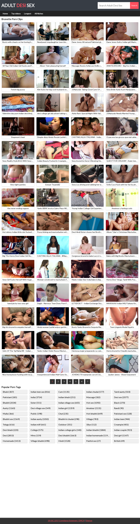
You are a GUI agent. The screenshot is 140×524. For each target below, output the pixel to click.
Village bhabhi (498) (40, 441)
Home (5, 13)
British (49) (119, 441)
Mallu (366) (8, 413)
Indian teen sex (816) (40, 391)
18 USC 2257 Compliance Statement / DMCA (66, 520)
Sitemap (89, 520)
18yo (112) (91, 424)
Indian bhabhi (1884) (96, 430)
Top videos (16, 13)
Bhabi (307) (8, 391)
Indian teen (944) (122, 419)
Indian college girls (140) (69, 430)
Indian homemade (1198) (98, 435)
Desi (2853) (8, 435)
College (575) (37, 430)
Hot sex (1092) (93, 402)
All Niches (39, 13)
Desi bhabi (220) (10, 430)
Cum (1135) (63, 391)
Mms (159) (36, 435)
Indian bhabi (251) (66, 397)
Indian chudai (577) (95, 391)
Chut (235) (63, 413)
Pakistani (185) (10, 397)
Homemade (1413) (12, 441)
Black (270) (119, 402)
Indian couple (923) (123, 430)
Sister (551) (36, 402)
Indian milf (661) (38, 424)
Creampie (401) (121, 424)
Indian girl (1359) (66, 408)
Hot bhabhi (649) (94, 413)
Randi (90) (119, 408)
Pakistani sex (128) (123, 413)
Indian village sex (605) (69, 402)
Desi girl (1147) (121, 435)
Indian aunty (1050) (40, 419)
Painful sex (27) (93, 441)
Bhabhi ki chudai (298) (68, 419)
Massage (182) (93, 397)
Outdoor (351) (65, 424)
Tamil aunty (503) (122, 391)
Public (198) (36, 413)
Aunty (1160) (9, 408)
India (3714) (36, 397)
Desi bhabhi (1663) (67, 435)
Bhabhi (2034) (9, 402)
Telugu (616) (8, 424)
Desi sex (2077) (121, 397)
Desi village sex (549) (40, 408)
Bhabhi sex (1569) (11, 419)
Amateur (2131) (93, 408)
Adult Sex (17, 5)
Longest (27, 13)
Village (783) (92, 419)
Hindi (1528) (64, 441)
